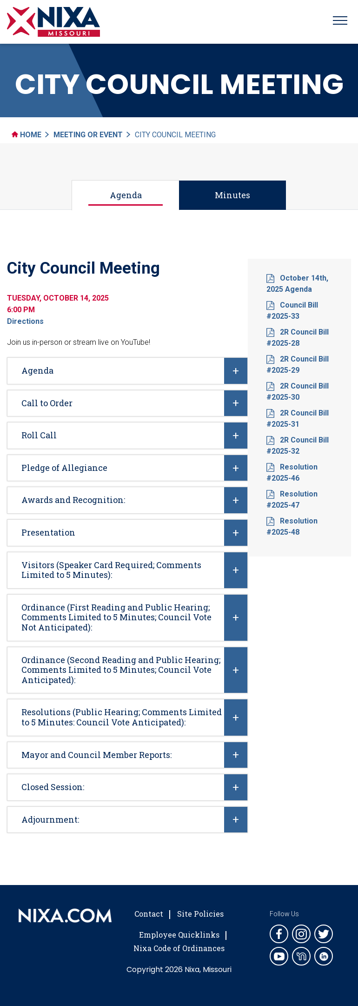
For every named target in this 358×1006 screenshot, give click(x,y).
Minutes (232, 195)
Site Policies (200, 914)
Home (26, 134)
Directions (25, 321)
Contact (148, 914)
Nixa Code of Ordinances (179, 948)
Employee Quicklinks (179, 934)
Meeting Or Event (88, 134)
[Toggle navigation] (340, 22)
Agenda (126, 195)
